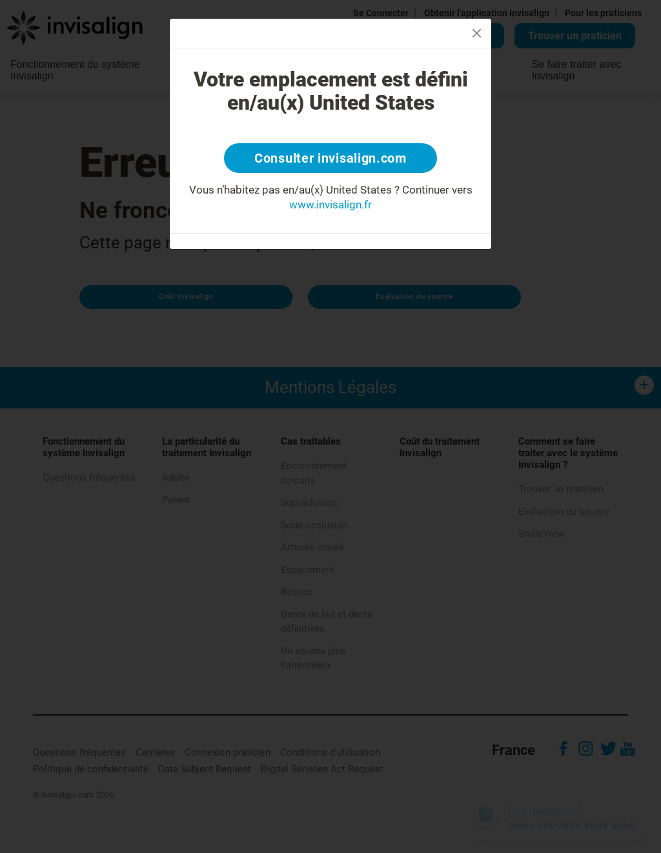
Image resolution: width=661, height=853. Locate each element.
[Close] (476, 33)
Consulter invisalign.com (330, 158)
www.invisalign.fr (330, 204)
